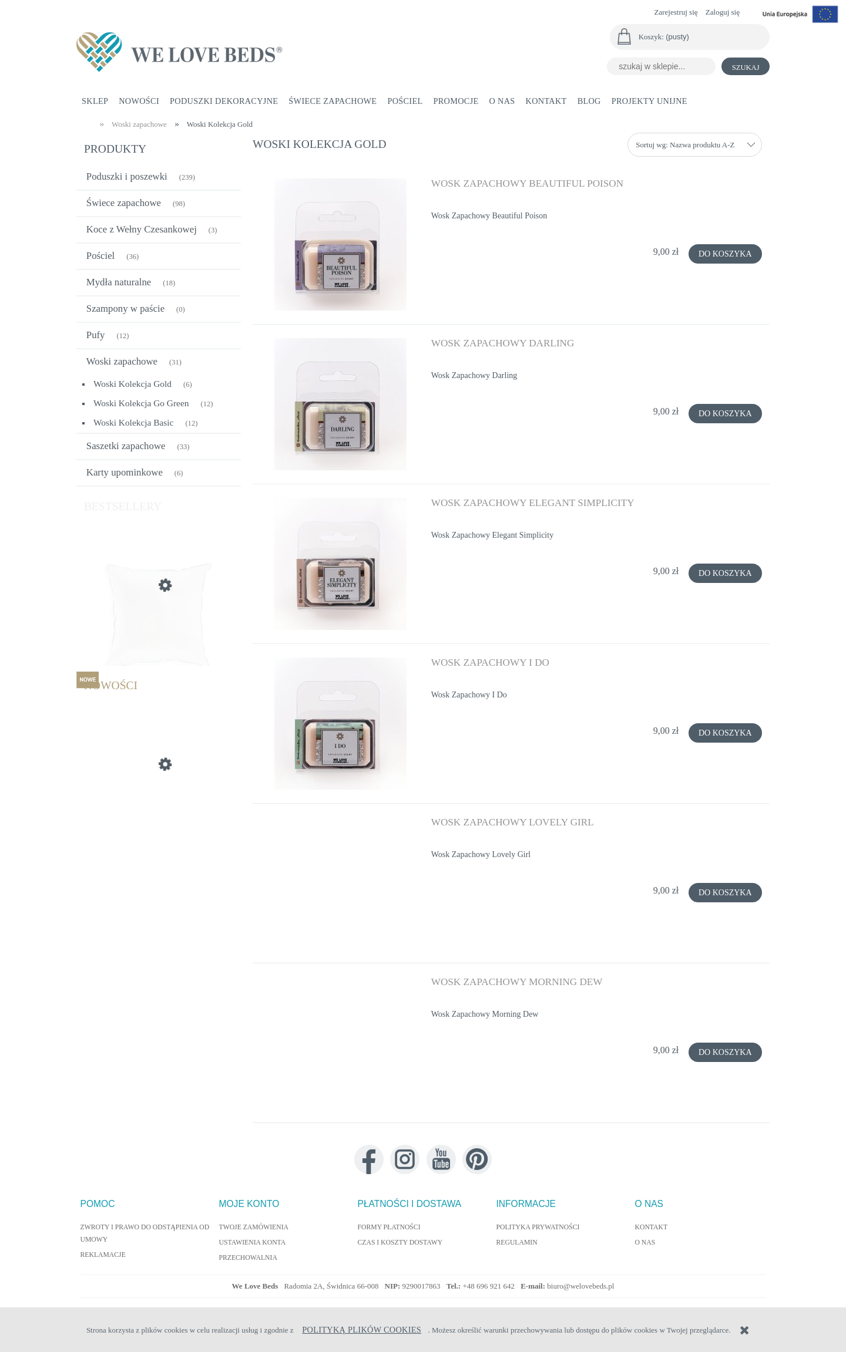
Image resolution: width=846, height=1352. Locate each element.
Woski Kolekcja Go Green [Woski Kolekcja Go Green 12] (141, 403)
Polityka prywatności (538, 1227)
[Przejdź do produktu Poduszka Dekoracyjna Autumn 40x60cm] (158, 820)
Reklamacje (103, 1255)
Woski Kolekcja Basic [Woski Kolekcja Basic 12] (133, 422)
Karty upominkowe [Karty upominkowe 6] (124, 472)
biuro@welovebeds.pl (580, 1286)
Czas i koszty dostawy (400, 1242)
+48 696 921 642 (489, 1286)
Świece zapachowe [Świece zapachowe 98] (123, 202)
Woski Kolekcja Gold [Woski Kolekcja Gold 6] (132, 384)
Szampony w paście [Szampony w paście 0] (125, 308)
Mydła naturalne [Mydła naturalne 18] (118, 282)
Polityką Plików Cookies (361, 1329)
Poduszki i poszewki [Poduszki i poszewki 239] (126, 176)
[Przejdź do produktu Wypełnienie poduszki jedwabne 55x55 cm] (158, 641)
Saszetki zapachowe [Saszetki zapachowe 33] (126, 445)
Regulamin (517, 1242)
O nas (645, 1242)
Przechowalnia (248, 1258)
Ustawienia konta (252, 1242)
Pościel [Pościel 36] (100, 255)
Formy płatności (389, 1227)
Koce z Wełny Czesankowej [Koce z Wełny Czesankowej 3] (141, 229)
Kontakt (651, 1227)
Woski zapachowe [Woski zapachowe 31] (121, 361)
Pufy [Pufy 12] (95, 334)
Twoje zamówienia (253, 1227)
